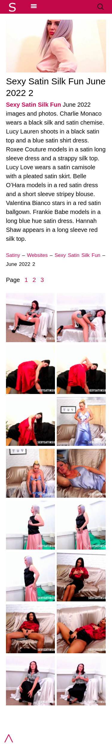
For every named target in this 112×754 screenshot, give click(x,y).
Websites (37, 255)
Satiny (13, 255)
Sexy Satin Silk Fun (33, 104)
